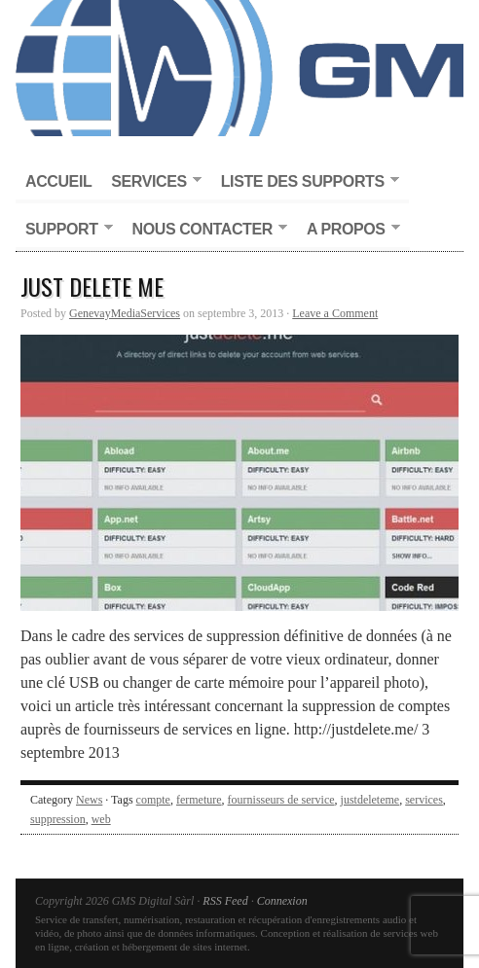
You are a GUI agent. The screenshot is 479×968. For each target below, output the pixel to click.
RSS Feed (225, 901)
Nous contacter (205, 230)
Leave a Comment (335, 313)
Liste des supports (305, 182)
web (101, 819)
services (424, 800)
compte (153, 800)
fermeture (199, 800)
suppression (58, 819)
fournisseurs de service (281, 800)
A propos (348, 230)
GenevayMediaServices (124, 313)
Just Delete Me (92, 286)
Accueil (58, 181)
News (89, 800)
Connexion (282, 901)
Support (64, 230)
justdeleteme (370, 800)
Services (151, 182)
